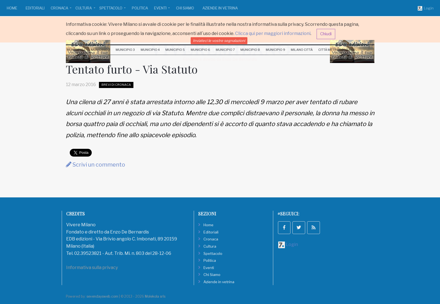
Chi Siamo (185, 8)
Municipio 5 (175, 50)
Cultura (84, 8)
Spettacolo (111, 8)
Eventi (160, 8)
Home (12, 8)
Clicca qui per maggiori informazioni (272, 33)
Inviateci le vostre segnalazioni (219, 40)
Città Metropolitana (336, 50)
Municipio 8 (250, 50)
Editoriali (35, 8)
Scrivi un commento (95, 164)
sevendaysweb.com (102, 296)
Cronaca (60, 8)
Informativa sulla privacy (92, 267)
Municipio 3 (125, 50)
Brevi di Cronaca (116, 85)
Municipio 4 (150, 50)
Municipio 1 (76, 50)
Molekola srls (155, 296)
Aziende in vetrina (220, 8)
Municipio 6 (200, 50)
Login (426, 8)
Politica (140, 8)
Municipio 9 (275, 50)
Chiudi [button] (326, 33)
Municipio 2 (100, 50)
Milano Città (302, 50)
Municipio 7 (225, 50)
